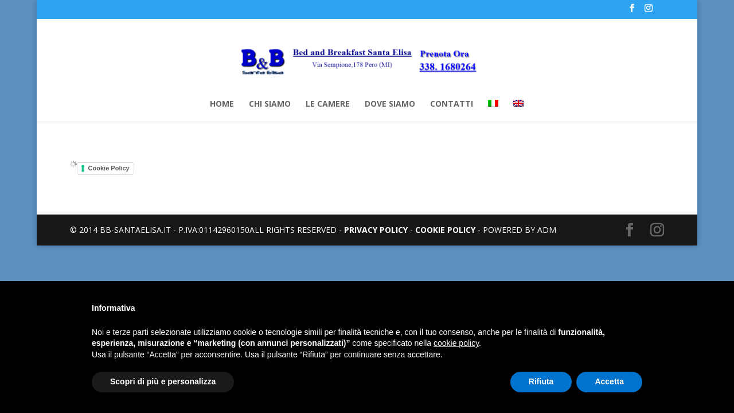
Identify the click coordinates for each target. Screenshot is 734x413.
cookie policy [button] (456, 343)
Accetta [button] (609, 381)
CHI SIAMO (270, 104)
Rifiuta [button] (541, 381)
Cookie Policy (109, 168)
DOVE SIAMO (390, 104)
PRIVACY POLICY (376, 229)
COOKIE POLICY (445, 229)
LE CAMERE (328, 104)
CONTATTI (451, 104)
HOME (222, 104)
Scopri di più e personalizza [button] (163, 381)
